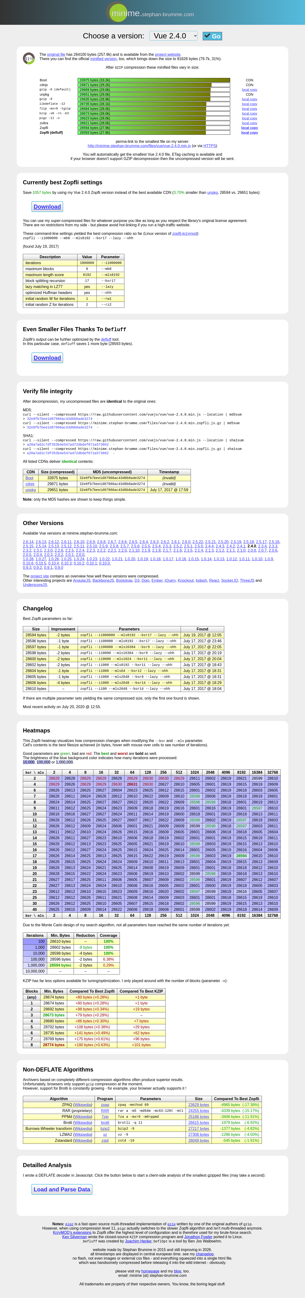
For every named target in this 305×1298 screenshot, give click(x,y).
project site (39, 582)
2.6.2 (165, 547)
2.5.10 (91, 552)
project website (167, 54)
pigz (69, 1235)
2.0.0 (80, 560)
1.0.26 (53, 564)
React (214, 586)
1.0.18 (155, 564)
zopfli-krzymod (184, 234)
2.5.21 (210, 547)
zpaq (105, 1114)
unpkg (212, 193)
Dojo (145, 586)
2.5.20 (223, 547)
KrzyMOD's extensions (72, 1244)
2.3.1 (37, 556)
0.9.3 (27, 573)
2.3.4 (262, 552)
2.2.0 (122, 556)
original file (56, 54)
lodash (201, 586)
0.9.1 (48, 573)
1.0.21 (117, 564)
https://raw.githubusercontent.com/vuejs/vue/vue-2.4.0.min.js (139, 417)
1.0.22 (104, 564)
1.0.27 (41, 564)
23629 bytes (198, 1114)
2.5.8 (114, 552)
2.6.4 (143, 547)
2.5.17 (261, 547)
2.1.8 (156, 556)
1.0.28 (28, 564)
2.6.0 (186, 547)
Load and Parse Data (62, 1200)
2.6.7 (112, 547)
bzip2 (105, 1139)
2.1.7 (167, 556)
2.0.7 (262, 556)
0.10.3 (66, 569)
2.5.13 (53, 552)
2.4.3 (220, 552)
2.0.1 (69, 560)
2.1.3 (209, 556)
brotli (105, 1132)
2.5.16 (274, 547)
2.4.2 (230, 552)
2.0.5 (27, 560)
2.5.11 (79, 552)
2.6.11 (66, 547)
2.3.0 (48, 556)
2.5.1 (188, 552)
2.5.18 (248, 547)
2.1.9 (146, 556)
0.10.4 (53, 569)
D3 (137, 586)
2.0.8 (252, 556)
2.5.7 (124, 552)
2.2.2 (101, 556)
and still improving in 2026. (189, 1261)
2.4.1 (241, 552)
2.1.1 (230, 556)
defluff (106, 342)
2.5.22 (198, 547)
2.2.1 (112, 556)
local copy (249, 90)
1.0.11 (244, 564)
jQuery (170, 586)
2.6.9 (90, 547)
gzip (171, 1235)
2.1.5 (188, 556)
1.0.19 (142, 564)
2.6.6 (122, 547)
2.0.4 (37, 560)
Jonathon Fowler (198, 1248)
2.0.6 (273, 556)
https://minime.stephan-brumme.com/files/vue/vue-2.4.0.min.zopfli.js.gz (149, 426)
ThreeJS (247, 586)
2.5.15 (28, 552)
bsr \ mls (34, 780)
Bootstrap (124, 586)
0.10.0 (104, 569)
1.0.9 (268, 564)
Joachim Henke (138, 1253)
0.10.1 (91, 569)
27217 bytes (198, 1139)
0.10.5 (41, 569)
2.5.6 (135, 552)
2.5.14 (41, 552)
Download (47, 207)
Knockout (186, 586)
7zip (105, 1126)
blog (177, 1283)
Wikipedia (82, 1114)
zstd (105, 1151)
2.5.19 (236, 547)
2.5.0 (199, 552)
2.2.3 (90, 556)
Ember (157, 586)
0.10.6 (28, 569)
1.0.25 (66, 564)
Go (212, 36)
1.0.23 (91, 564)
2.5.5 (146, 552)
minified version (103, 59)
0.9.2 (37, 573)
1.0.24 (79, 564)
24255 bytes (198, 1120)
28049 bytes (198, 1151)
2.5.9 (103, 552)
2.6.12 (53, 547)
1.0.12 (231, 564)
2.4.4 (209, 552)
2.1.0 (241, 556)
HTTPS (209, 146)
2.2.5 (69, 556)
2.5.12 (66, 552)
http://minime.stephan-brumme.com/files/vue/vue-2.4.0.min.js (139, 146)
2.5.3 (167, 552)
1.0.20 (130, 564)
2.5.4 (156, 552)
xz (105, 1145)
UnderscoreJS (35, 590)
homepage (150, 1283)
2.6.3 (154, 547)
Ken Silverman (74, 1248)
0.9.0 (59, 573)
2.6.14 (28, 547)
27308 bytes (198, 1145)
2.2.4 (80, 556)
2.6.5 (133, 547)
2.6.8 (101, 547)
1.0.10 (257, 564)
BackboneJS (103, 586)
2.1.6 (177, 556)
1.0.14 (206, 564)
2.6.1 (175, 547)
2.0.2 (59, 560)
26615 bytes (198, 1132)
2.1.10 (134, 556)
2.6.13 (41, 547)
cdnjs (29, 489)
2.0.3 (48, 560)
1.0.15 (193, 564)
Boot (29, 483)
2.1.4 (199, 556)
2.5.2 (177, 552)
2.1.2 (220, 556)
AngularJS (82, 586)
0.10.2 (79, 569)
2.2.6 (59, 556)
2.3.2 (27, 556)
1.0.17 (168, 564)
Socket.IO (229, 586)
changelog (205, 1266)
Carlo (57, 934)
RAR (105, 1120)
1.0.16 (181, 564)
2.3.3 (273, 552)
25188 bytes (198, 1126)
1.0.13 (219, 564)
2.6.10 (79, 547)
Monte (46, 934)
